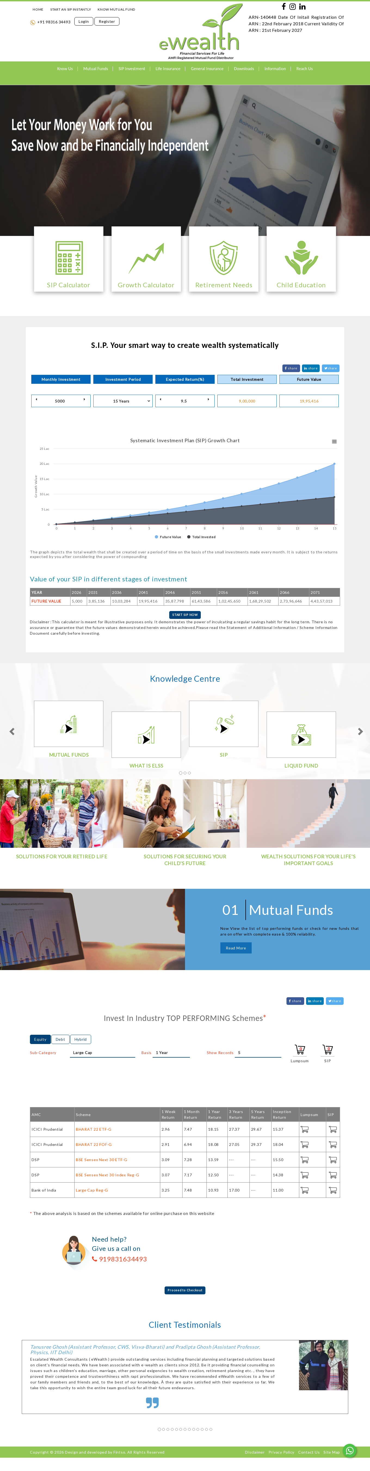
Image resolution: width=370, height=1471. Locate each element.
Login (84, 21)
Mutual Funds (95, 69)
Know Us (65, 69)
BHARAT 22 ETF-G (94, 1130)
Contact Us (309, 1454)
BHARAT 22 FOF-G (94, 1145)
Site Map (331, 1454)
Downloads (244, 69)
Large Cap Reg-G (92, 1191)
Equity (40, 1040)
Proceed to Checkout (185, 1292)
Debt (60, 1040)
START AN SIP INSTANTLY (70, 9)
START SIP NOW (185, 615)
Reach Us (304, 69)
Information (275, 69)
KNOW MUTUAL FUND (116, 9)
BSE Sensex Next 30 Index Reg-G (107, 1176)
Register (107, 21)
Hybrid (81, 1040)
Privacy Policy (282, 1454)
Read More (236, 949)
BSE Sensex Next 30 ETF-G (101, 1161)
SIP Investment (132, 69)
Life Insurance (168, 69)
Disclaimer (255, 1454)
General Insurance (207, 69)
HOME (38, 9)
